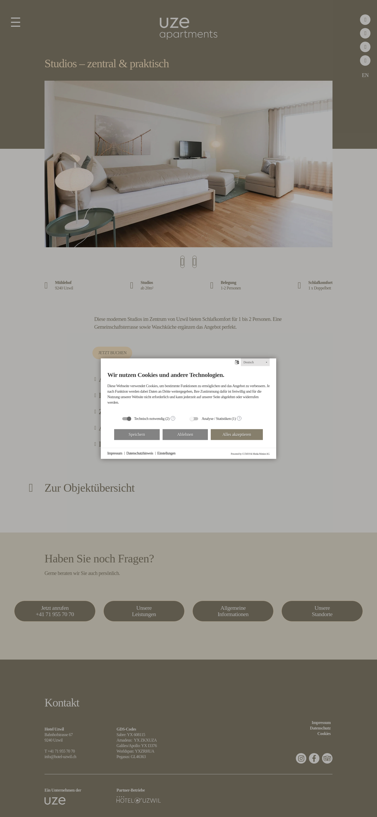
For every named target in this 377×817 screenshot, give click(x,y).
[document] (188, 389)
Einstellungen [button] (166, 453)
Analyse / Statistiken (216, 418)
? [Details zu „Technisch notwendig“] (173, 418)
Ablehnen (185, 434)
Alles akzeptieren (237, 434)
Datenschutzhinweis (139, 453)
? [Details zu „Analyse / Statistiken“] (239, 418)
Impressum (114, 453)
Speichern (137, 434)
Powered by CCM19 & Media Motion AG (250, 453)
